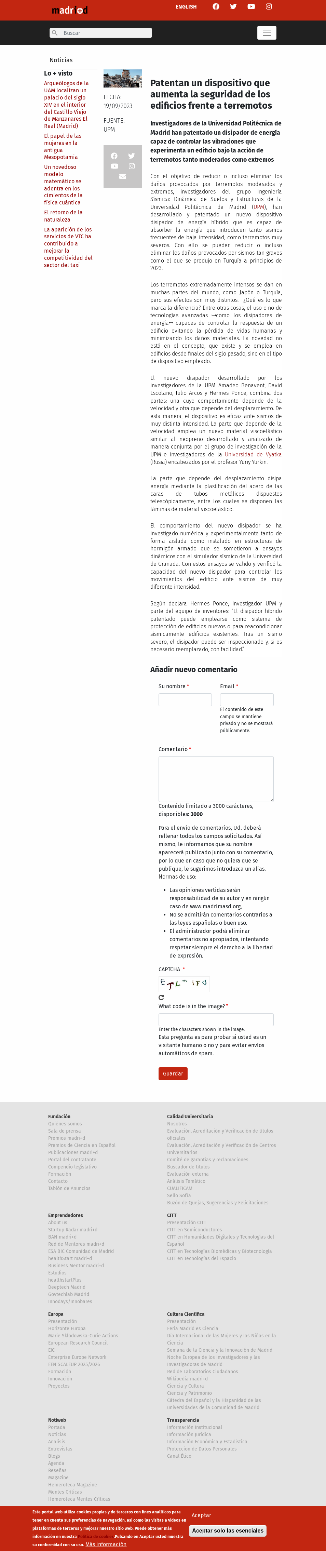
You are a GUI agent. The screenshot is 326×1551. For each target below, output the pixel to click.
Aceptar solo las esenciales (227, 1533)
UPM (259, 207)
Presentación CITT (186, 1223)
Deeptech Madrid (66, 1287)
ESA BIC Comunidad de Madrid (81, 1251)
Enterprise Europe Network (77, 1357)
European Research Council (78, 1343)
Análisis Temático (186, 1181)
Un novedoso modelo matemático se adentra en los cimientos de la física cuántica (63, 185)
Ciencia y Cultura (185, 1386)
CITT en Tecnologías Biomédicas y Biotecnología (219, 1251)
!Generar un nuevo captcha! (161, 997)
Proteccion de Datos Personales (202, 1449)
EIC (51, 1350)
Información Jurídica (189, 1435)
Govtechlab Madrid (68, 1294)
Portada (56, 1427)
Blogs (54, 1456)
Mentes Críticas (65, 1492)
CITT (172, 1215)
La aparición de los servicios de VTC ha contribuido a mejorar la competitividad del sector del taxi (68, 247)
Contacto (58, 1181)
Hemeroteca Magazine (72, 1485)
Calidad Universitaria (190, 1117)
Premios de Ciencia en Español (82, 1145)
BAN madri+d (62, 1237)
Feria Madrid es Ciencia (192, 1329)
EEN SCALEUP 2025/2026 (74, 1364)
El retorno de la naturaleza (63, 216)
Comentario (173, 749)
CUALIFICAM (179, 1188)
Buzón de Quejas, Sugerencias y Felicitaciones (218, 1203)
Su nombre (172, 686)
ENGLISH (186, 6)
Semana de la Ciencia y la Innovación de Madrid (219, 1350)
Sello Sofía (179, 1196)
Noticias (61, 60)
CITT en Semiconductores (194, 1230)
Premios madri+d (66, 1138)
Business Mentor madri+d (76, 1266)
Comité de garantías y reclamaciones (207, 1160)
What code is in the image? (192, 1006)
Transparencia (183, 1420)
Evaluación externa (188, 1174)
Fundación (59, 1117)
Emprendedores (65, 1215)
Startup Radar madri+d (72, 1230)
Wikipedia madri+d (187, 1379)
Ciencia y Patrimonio (189, 1393)
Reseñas (57, 1470)
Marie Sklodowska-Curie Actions (83, 1336)
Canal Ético (179, 1456)
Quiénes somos (65, 1124)
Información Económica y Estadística (207, 1442)
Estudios (57, 1273)
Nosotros (177, 1124)
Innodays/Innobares (70, 1302)
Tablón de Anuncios (69, 1188)
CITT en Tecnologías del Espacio (201, 1258)
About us (57, 1223)
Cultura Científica (186, 1314)
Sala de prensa (64, 1131)
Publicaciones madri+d (73, 1152)
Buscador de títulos (188, 1167)
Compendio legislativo (72, 1167)
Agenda (56, 1463)
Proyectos (59, 1386)
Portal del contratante (72, 1160)
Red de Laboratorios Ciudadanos (202, 1372)
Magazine (58, 1478)
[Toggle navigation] (266, 33)
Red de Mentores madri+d (76, 1244)
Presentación (62, 1321)
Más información (105, 1546)
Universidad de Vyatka (253, 454)
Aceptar (201, 1517)
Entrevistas (60, 1449)
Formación (59, 1174)
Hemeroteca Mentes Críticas (79, 1499)
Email (227, 686)
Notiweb (57, 1420)
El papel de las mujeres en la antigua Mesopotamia (62, 146)
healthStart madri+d (70, 1258)
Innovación (60, 1379)
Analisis (56, 1442)
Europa (56, 1314)
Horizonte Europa (67, 1329)
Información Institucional (194, 1427)
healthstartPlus (65, 1280)
